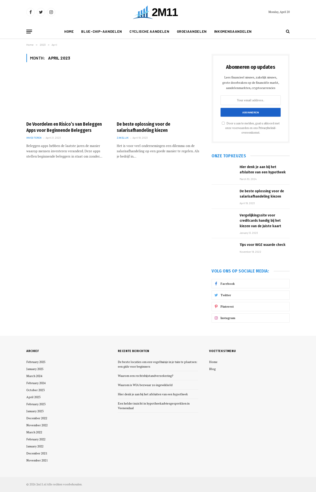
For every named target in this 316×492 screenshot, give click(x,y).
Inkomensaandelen (233, 31)
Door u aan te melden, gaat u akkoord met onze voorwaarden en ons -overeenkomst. (251, 128)
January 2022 (34, 446)
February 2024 (35, 383)
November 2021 (37, 460)
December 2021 (36, 453)
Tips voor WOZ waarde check (262, 244)
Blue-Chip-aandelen (101, 31)
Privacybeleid (267, 128)
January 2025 (34, 369)
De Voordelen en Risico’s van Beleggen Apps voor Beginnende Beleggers (64, 127)
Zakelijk (123, 137)
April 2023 (33, 397)
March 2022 (34, 432)
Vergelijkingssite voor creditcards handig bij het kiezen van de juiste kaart (260, 220)
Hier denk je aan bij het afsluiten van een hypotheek (263, 169)
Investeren (34, 137)
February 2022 (35, 439)
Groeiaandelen (192, 31)
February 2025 (35, 362)
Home (69, 31)
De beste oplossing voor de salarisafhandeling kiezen (143, 127)
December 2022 (36, 418)
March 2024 (34, 376)
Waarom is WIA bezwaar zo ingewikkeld (145, 385)
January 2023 (34, 411)
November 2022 (37, 425)
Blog (212, 369)
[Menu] (29, 31)
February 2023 (35, 404)
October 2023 (35, 390)
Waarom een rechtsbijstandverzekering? (145, 376)
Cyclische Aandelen (149, 31)
